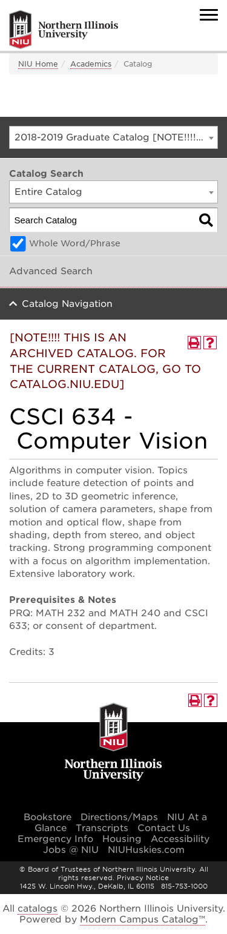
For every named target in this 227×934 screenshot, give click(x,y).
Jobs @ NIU (71, 849)
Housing (122, 839)
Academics (90, 63)
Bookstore (47, 817)
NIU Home (38, 63)
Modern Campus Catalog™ (142, 919)
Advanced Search (51, 271)
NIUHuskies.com (146, 849)
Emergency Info (55, 839)
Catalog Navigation (67, 303)
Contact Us (163, 828)
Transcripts (102, 828)
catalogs (38, 908)
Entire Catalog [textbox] (48, 191)
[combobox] (113, 137)
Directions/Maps (119, 817)
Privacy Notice (143, 877)
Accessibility (180, 839)
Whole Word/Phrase (74, 243)
